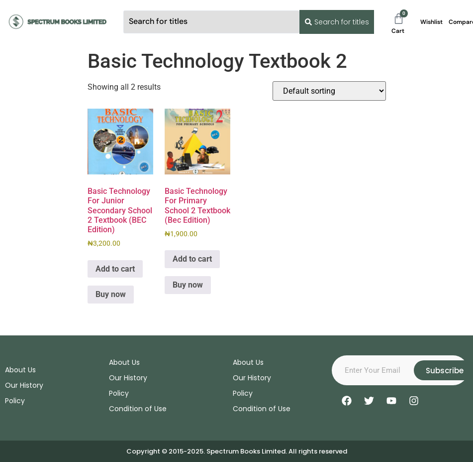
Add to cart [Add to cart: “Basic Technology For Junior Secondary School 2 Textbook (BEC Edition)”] (115, 269)
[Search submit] (334, 22)
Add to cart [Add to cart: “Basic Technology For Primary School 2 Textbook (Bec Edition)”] (192, 259)
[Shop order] (329, 91)
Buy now (110, 294)
